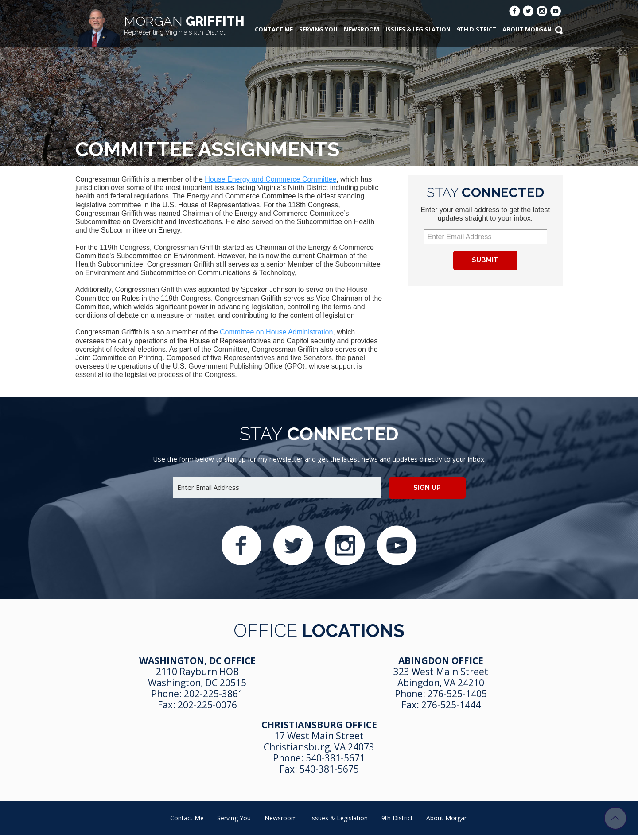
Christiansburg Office (319, 724)
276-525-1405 (457, 693)
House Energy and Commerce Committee (270, 179)
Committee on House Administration (276, 332)
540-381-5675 (329, 769)
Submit (485, 260)
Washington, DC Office (197, 660)
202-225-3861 (213, 693)
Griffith (184, 25)
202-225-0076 (207, 705)
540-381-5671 (335, 758)
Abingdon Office (440, 660)
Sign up (427, 488)
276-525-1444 (451, 705)
